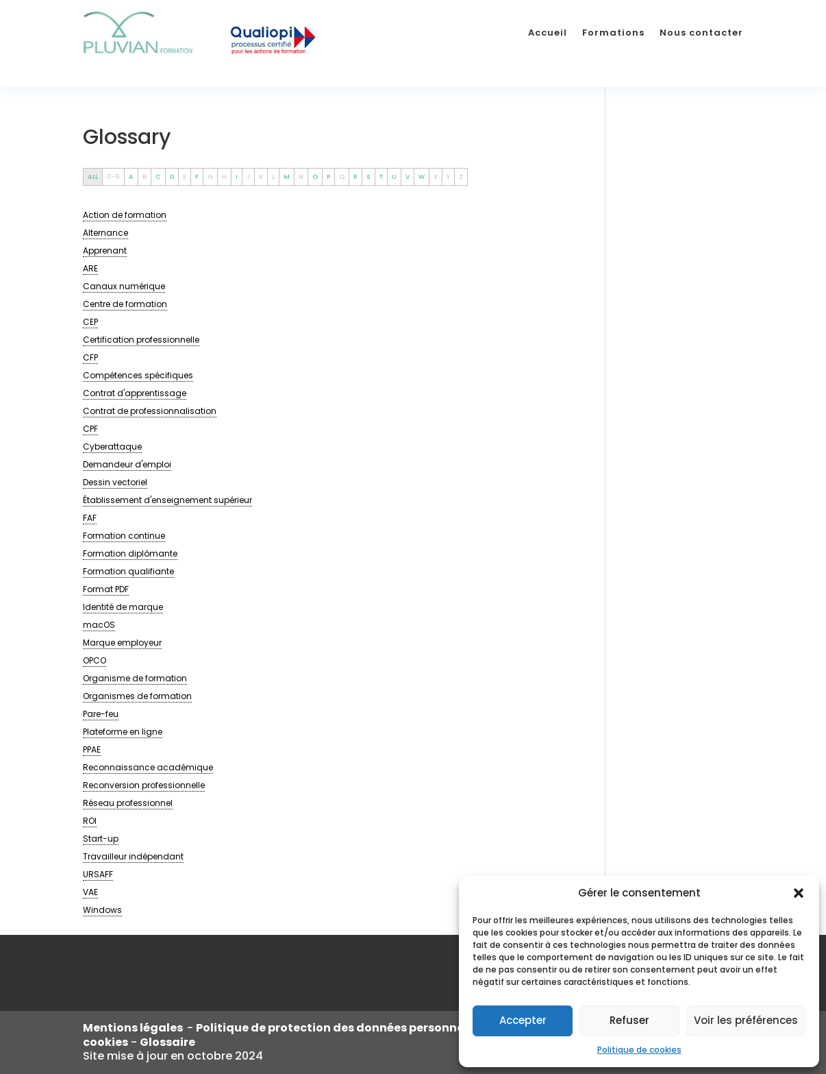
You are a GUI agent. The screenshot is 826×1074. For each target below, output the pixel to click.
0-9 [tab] (113, 176)
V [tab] (407, 176)
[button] (798, 893)
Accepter (523, 1020)
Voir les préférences (746, 1020)
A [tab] (131, 176)
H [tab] (224, 176)
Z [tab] (461, 176)
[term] (124, 215)
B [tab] (144, 176)
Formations (613, 32)
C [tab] (158, 176)
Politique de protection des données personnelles (341, 1028)
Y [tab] (448, 176)
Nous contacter (701, 32)
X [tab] (436, 176)
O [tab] (315, 176)
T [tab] (381, 176)
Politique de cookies (639, 1049)
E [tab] (184, 176)
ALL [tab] (93, 176)
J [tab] (248, 176)
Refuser (629, 1020)
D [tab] (172, 176)
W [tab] (421, 176)
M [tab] (287, 176)
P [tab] (328, 176)
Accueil (547, 32)
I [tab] (237, 176)
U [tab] (394, 176)
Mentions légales (135, 1028)
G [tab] (210, 176)
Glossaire (167, 1042)
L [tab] (273, 176)
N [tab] (301, 176)
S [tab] (368, 176)
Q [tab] (342, 176)
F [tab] (197, 176)
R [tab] (355, 176)
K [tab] (261, 176)
